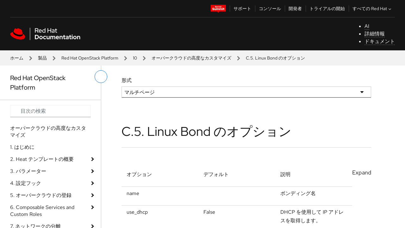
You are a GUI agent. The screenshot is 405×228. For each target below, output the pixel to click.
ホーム (16, 58)
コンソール (270, 8)
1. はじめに (22, 147)
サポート (242, 8)
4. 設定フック (25, 183)
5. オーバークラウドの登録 (41, 195)
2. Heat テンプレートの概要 (42, 159)
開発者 (295, 8)
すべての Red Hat (372, 8)
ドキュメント (379, 41)
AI (366, 26)
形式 (127, 80)
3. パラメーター (28, 171)
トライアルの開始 (327, 8)
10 (135, 58)
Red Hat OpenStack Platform (89, 58)
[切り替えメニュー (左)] (101, 76)
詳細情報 (374, 33)
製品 (42, 58)
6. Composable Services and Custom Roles (42, 211)
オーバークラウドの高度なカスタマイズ (191, 58)
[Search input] (50, 111)
